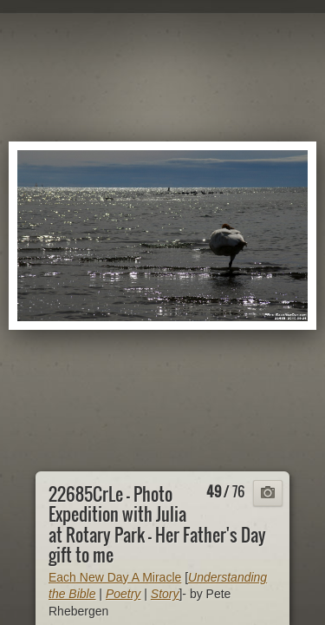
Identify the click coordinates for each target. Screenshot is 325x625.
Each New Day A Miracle (115, 577)
